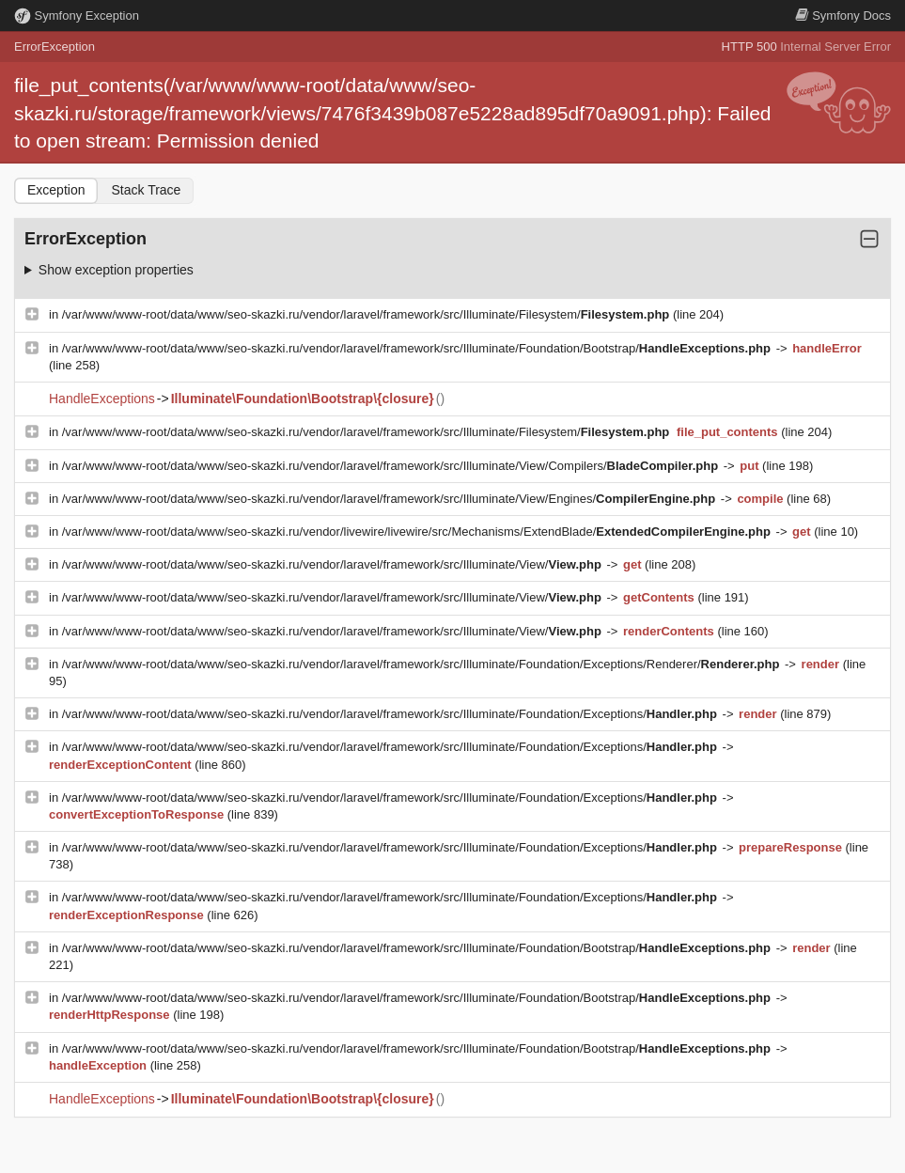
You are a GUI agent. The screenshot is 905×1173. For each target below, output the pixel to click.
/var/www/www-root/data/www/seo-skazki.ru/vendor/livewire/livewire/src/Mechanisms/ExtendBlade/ (418, 531)
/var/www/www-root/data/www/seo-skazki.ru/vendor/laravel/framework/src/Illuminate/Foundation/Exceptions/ (391, 714)
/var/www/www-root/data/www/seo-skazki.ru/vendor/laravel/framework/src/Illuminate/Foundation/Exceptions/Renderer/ (422, 664)
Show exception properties (116, 269)
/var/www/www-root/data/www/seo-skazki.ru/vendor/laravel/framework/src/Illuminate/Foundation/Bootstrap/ (418, 348)
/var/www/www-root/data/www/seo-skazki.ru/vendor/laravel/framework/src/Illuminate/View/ (333, 564)
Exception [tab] (56, 189)
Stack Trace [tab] (145, 189)
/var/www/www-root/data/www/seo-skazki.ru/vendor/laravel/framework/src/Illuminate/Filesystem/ (367, 314)
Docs (843, 15)
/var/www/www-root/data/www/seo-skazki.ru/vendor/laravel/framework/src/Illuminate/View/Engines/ (390, 499)
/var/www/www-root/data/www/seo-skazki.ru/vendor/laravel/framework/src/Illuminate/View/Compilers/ (392, 466)
